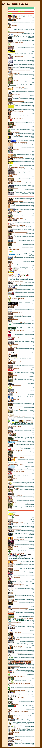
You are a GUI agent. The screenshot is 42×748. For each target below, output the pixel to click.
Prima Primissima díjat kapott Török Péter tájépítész (15, 111)
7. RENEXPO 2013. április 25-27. (13, 25)
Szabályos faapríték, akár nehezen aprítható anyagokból (16, 471)
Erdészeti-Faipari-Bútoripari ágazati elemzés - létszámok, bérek (17, 87)
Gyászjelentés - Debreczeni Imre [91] (13, 536)
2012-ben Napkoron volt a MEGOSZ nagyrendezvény (16, 686)
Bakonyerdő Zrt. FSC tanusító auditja (13, 515)
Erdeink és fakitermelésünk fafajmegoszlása (14, 622)
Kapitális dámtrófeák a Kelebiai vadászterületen (15, 450)
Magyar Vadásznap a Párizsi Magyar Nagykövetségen (16, 315)
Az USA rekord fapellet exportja (12, 601)
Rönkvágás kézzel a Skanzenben (12, 354)
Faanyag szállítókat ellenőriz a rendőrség (14, 399)
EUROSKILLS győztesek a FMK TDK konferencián (15, 218)
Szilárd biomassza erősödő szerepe (13, 546)
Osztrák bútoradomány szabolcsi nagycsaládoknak (15, 201)
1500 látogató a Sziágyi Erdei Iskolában (14, 739)
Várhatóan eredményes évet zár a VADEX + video (15, 312)
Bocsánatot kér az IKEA (11, 340)
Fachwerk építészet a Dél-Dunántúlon (13, 443)
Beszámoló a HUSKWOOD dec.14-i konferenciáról (15, 42)
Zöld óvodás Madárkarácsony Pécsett (13, 149)
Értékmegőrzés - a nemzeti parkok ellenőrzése (14, 191)
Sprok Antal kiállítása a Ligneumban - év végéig (15, 495)
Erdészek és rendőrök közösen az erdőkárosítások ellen (16, 101)
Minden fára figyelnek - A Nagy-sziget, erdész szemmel (16, 492)
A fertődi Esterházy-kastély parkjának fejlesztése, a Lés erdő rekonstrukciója (19, 683)
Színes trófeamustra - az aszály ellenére (13, 532)
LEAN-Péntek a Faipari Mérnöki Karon (14, 666)
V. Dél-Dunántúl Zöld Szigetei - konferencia (14, 632)
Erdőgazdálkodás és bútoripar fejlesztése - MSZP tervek (16, 563)
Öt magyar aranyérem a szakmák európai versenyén (15, 669)
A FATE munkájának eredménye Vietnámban (14, 426)
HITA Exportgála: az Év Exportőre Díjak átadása (15, 221)
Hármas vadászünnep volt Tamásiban (13, 732)
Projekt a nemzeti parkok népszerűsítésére (14, 704)
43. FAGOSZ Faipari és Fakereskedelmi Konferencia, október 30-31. (18, 728)
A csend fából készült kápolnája (12, 174)
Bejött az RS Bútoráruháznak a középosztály (14, 481)
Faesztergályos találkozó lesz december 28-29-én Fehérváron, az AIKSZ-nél (19, 70)
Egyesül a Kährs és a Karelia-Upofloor (13, 333)
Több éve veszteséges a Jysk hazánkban (14, 59)
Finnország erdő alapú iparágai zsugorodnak (14, 385)
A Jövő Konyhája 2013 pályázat (12, 104)
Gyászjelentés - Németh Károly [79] (13, 560)
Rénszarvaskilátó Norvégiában (12, 591)
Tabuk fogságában (10, 263)
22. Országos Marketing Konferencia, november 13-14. (16, 539)
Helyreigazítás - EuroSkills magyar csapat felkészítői (15, 157)
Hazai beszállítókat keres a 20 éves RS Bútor (14, 135)
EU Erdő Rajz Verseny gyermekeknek (13, 249)
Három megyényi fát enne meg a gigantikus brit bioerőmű (16, 721)
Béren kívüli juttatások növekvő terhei (13, 598)
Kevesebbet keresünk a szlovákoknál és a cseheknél (15, 522)
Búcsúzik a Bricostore (11, 49)
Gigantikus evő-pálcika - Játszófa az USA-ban (14, 18)
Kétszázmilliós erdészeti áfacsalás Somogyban (14, 529)
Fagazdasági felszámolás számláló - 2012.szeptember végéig (16, 690)
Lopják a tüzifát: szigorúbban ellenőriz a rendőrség (15, 177)
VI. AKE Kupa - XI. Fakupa (12, 525)
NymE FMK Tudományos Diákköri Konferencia (15, 197)
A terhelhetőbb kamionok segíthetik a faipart (14, 291)
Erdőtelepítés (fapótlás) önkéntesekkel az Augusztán (15, 56)
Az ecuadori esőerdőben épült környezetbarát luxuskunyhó (16, 225)
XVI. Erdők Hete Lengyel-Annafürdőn (13, 570)
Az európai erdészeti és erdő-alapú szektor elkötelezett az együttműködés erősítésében (20, 618)
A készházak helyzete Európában (13, 629)
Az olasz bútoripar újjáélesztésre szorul (13, 132)
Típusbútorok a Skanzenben (12, 371)
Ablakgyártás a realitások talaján (13, 440)
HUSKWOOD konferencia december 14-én (14, 128)
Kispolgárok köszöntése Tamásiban (13, 80)
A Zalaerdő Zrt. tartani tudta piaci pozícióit (14, 66)
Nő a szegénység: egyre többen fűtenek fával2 (14, 181)
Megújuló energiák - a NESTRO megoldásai (14, 90)
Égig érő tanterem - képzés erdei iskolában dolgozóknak (16, 697)
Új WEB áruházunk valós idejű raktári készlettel (15, 656)
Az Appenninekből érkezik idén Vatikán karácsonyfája (16, 474)
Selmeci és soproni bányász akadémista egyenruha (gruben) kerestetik (18, 711)
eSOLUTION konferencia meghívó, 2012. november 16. (16, 464)
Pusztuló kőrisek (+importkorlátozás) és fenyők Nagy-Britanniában (17, 232)
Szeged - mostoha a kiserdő (12, 378)
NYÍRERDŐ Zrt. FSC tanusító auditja (13, 587)
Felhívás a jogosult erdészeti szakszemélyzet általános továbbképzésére (18, 608)
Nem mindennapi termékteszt (12, 594)
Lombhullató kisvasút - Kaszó (12, 392)
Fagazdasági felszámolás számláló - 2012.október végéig (16, 457)
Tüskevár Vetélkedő (11, 228)
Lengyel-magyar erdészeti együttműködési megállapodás (16, 167)
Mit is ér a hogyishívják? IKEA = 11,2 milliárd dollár (15, 118)
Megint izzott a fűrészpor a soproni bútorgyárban (15, 649)
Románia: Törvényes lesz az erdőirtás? (13, 436)
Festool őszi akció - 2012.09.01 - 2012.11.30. (14, 735)
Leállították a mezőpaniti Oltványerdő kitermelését (15, 364)
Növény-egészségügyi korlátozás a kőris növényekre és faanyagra (17, 142)
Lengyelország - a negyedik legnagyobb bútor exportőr (16, 281)
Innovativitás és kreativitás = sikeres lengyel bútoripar (16, 429)
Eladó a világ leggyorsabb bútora (13, 319)
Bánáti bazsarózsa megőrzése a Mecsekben (14, 577)
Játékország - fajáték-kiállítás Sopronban (14, 204)
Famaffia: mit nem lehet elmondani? (13, 305)
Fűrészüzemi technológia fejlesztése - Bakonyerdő (15, 518)
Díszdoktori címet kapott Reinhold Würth (14, 94)
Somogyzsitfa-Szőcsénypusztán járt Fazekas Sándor (15, 406)
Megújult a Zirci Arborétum (12, 433)
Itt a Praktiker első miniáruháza (12, 270)
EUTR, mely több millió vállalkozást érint (14, 395)
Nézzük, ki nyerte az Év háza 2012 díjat (14, 718)
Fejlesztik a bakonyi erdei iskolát (13, 121)
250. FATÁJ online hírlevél (12, 413)
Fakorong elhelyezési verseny (12, 288)
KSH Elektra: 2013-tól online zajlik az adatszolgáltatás (16, 32)
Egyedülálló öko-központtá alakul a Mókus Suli (15, 485)
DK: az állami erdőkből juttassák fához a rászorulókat (16, 330)
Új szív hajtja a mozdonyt (12, 125)
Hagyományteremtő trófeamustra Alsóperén (14, 700)
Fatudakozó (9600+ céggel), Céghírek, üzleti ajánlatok (16, 273)
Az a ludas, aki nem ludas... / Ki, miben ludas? (14, 361)
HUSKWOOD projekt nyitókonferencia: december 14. (16, 298)
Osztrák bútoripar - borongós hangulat (13, 184)
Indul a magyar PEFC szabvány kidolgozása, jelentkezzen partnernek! (18, 28)
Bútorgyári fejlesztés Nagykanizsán (13, 611)
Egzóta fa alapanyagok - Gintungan (13, 347)
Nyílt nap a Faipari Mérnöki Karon (13, 344)
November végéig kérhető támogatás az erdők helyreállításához (17, 322)
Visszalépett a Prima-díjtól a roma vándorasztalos (15, 211)
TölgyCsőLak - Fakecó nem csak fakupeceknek (15, 63)
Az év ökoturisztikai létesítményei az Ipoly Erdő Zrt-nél (16, 742)
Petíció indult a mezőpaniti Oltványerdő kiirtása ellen (16, 584)
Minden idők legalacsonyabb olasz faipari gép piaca (15, 308)
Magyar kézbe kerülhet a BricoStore (13, 337)
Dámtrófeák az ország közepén (12, 375)
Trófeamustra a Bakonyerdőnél (12, 502)
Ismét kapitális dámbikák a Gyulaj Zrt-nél (14, 488)
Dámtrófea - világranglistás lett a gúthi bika (14, 97)
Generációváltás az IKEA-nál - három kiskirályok (15, 284)
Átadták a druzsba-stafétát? (12, 242)
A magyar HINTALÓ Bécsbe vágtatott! (13, 625)
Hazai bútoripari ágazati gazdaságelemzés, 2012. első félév (16, 416)
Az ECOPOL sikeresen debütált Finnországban (15, 646)
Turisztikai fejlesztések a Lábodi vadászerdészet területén (16, 402)
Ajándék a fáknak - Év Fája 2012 (13, 188)
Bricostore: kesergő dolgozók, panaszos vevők (14, 160)
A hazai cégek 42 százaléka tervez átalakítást (14, 21)
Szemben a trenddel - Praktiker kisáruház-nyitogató (15, 35)
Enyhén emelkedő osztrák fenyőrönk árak (14, 235)
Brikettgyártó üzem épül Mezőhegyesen (14, 256)
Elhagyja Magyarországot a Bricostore (13, 368)
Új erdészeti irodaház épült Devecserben (14, 639)
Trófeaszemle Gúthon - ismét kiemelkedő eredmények (16, 409)
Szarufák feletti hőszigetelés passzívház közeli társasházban (16, 676)
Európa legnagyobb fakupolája (12, 478)
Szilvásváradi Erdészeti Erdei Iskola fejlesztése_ (15, 653)
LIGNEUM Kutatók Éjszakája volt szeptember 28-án (15, 725)
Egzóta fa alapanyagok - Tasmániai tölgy (14, 73)
